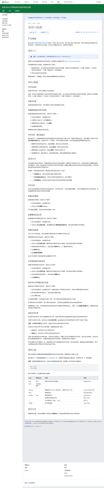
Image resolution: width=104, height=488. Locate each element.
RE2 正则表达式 (50, 358)
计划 (9, 11)
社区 (34, 23)
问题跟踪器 (67, 470)
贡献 (38, 23)
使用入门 (26, 2)
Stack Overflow (68, 476)
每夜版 (78, 32)
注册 (65, 17)
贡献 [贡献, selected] (3, 11)
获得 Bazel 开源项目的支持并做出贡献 (16, 7)
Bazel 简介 (17, 2)
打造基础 (30, 17)
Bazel (29, 23)
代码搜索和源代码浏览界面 (41, 43)
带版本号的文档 (68, 2)
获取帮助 (17, 11)
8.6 (84, 32)
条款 (26, 483)
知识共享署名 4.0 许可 (51, 421)
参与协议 (57, 17)
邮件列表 (49, 17)
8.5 (87, 32)
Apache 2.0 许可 (77, 421)
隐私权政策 (32, 483)
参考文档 (44, 2)
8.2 (95, 32)
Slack (65, 473)
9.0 (81, 32)
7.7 (98, 32)
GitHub (98, 2)
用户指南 (35, 2)
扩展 (52, 2)
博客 (26, 467)
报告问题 (32, 32)
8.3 (92, 32)
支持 (65, 467)
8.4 (89, 32)
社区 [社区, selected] (58, 2)
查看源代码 (44, 32)
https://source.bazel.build (72, 61)
